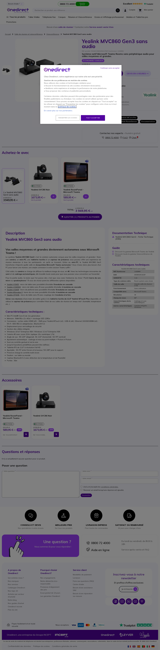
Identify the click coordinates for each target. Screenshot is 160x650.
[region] (81, 94)
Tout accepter (93, 118)
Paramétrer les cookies (67, 118)
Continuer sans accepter (110, 68)
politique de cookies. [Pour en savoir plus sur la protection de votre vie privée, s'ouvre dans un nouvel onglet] (67, 107)
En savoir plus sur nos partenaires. (58, 110)
